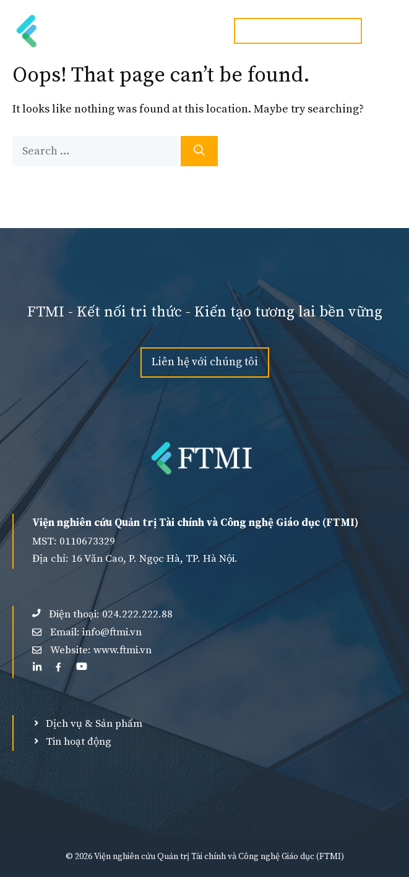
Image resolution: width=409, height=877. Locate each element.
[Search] (199, 151)
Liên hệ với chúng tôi (205, 362)
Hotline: (298, 30)
